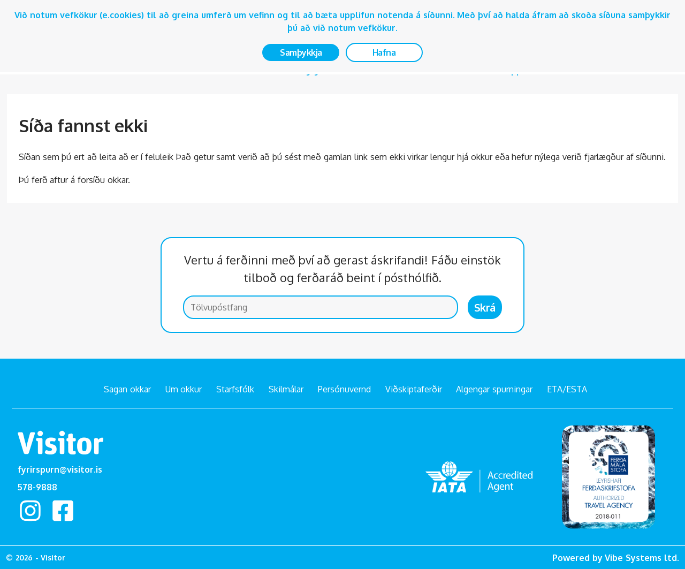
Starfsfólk (235, 389)
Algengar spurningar (494, 389)
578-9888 (37, 487)
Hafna (384, 52)
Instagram (30, 511)
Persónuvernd (344, 389)
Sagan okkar (127, 389)
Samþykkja (301, 52)
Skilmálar (286, 389)
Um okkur (183, 389)
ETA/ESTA (567, 389)
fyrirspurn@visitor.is (60, 469)
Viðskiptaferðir (413, 389)
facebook (63, 511)
